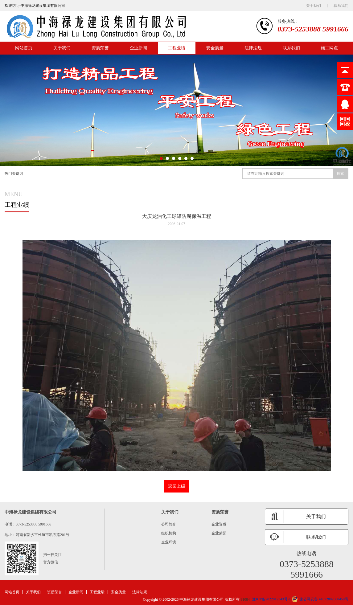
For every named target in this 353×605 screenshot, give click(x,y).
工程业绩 (176, 48)
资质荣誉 (100, 48)
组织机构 (168, 533)
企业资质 (218, 524)
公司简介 (168, 524)
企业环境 (168, 542)
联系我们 (341, 5)
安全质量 (215, 48)
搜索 (340, 173)
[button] (161, 158)
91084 (245, 599)
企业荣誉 (218, 533)
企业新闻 (138, 48)
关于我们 (313, 5)
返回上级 (176, 486)
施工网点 (329, 48)
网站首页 (23, 48)
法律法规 (253, 48)
